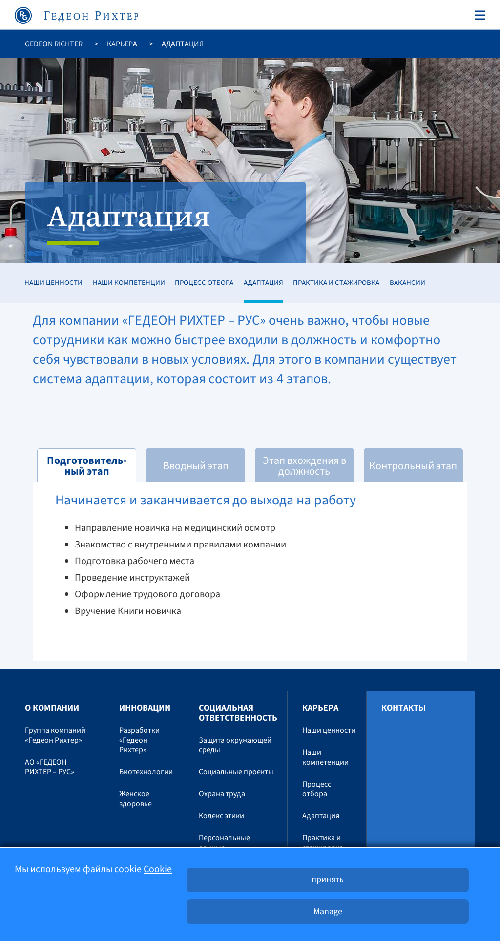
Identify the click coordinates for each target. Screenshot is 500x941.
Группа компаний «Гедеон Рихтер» (55, 735)
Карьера (122, 44)
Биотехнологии (146, 771)
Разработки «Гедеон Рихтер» (139, 740)
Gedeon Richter (54, 44)
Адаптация (263, 283)
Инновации (144, 708)
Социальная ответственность (238, 713)
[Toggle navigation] (478, 15)
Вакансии (407, 283)
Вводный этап (196, 465)
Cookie (158, 869)
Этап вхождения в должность (304, 466)
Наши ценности (53, 283)
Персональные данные (224, 842)
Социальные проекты (236, 771)
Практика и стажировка (336, 283)
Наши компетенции (129, 283)
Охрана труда (222, 793)
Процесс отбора (204, 283)
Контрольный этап (413, 465)
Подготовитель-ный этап (86, 466)
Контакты (403, 708)
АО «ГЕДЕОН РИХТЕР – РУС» (49, 767)
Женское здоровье (135, 798)
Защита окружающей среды (235, 745)
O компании (52, 708)
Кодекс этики (221, 815)
